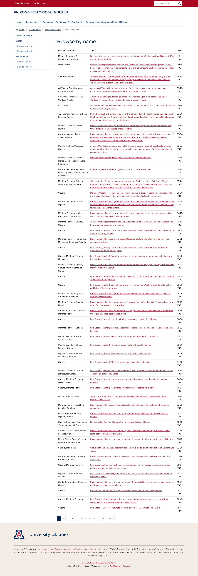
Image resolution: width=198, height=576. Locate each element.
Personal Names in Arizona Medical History (106, 22)
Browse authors (24, 61)
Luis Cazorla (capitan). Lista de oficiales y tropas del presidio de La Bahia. (123, 319)
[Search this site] (165, 3)
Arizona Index (32, 22)
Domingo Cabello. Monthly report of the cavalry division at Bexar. (120, 422)
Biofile (19, 41)
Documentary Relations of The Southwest (62, 22)
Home (18, 22)
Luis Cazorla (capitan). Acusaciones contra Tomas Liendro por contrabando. (124, 336)
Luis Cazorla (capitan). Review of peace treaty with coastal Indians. (120, 345)
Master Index (35, 29)
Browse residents (25, 51)
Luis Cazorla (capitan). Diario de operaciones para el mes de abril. (120, 362)
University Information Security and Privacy (99, 563)
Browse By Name (53, 29)
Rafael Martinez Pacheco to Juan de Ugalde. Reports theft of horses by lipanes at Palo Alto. (132, 439)
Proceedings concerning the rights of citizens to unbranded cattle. (120, 157)
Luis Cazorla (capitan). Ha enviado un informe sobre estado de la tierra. (122, 388)
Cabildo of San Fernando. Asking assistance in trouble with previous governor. (126, 490)
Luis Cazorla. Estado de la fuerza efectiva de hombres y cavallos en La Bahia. (125, 508)
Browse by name (24, 46)
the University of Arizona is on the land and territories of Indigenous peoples (75, 549)
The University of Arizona (120, 566)
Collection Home (24, 35)
